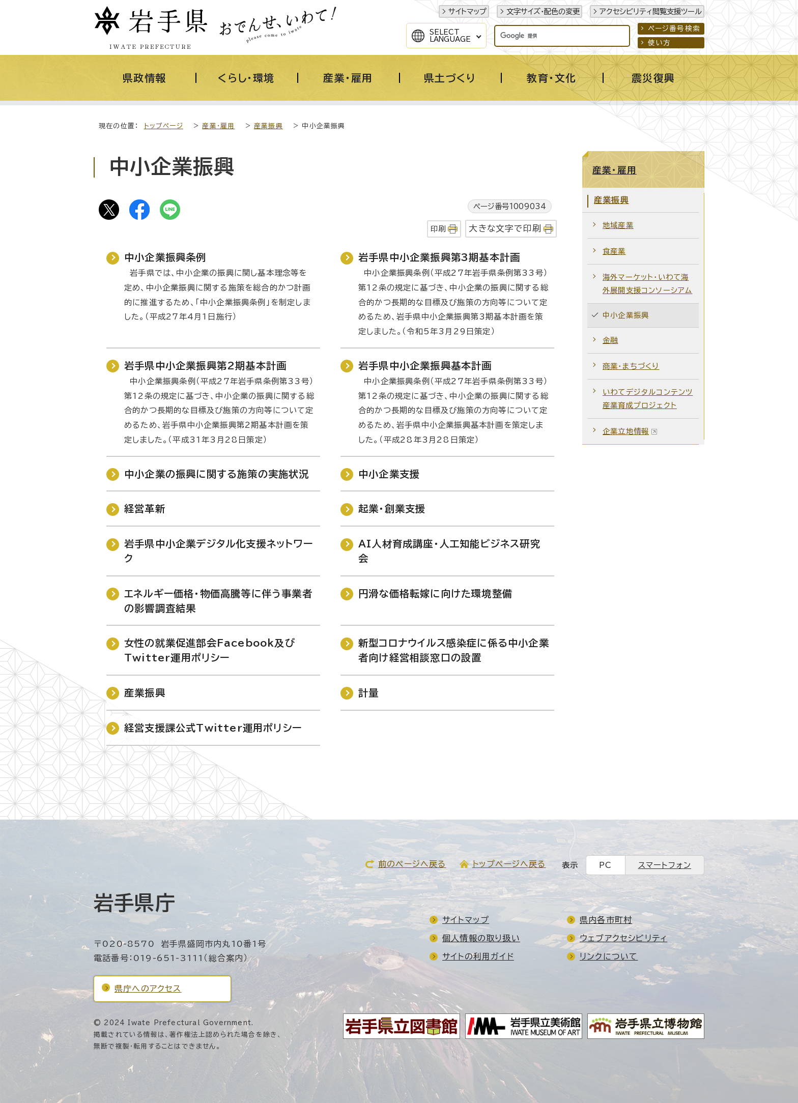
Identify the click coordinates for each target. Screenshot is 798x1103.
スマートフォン (664, 865)
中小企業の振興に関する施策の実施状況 (216, 474)
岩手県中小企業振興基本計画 (425, 365)
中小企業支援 (389, 474)
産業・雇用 (218, 126)
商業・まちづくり (631, 366)
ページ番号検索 (674, 28)
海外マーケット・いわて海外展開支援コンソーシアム (647, 283)
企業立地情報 (630, 431)
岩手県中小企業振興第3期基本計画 (439, 257)
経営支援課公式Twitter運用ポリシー (213, 728)
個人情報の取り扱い (481, 938)
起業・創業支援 (391, 508)
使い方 (659, 42)
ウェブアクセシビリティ (623, 938)
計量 (368, 693)
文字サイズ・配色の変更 (543, 11)
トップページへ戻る (509, 864)
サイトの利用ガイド (478, 956)
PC (605, 865)
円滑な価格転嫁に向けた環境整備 (435, 593)
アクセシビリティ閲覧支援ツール (651, 11)
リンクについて (609, 956)
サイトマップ (467, 11)
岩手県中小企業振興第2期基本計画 (205, 365)
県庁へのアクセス (148, 988)
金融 (610, 340)
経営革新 (144, 508)
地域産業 (618, 225)
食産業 (614, 251)
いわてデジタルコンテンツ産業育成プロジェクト (648, 398)
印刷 (438, 229)
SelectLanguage (450, 35)
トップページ (163, 126)
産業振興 (268, 126)
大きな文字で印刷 (505, 228)
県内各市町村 (606, 920)
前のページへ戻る (412, 864)
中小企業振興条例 (165, 257)
